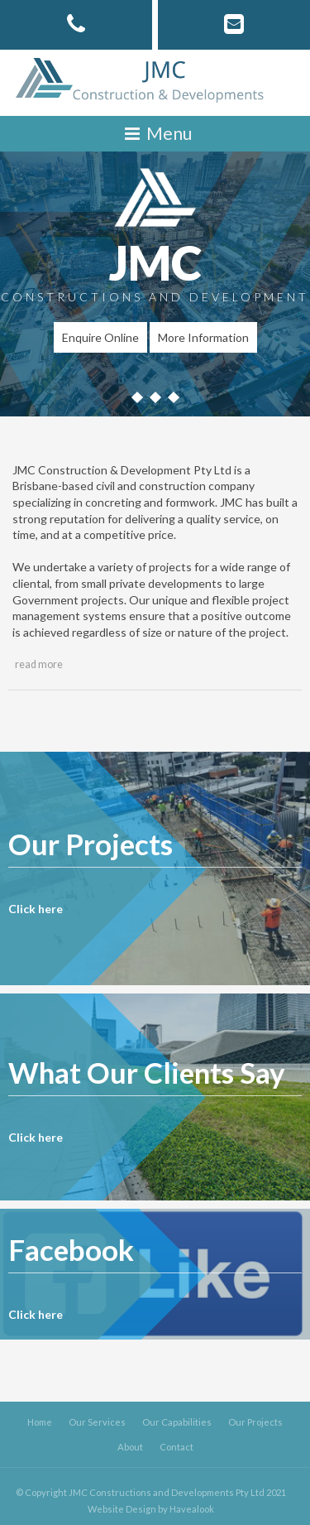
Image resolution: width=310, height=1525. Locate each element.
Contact (176, 1446)
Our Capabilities (177, 1422)
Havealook (191, 1508)
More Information (203, 337)
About (130, 1446)
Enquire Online (100, 337)
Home (39, 1422)
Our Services (97, 1422)
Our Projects (255, 1422)
